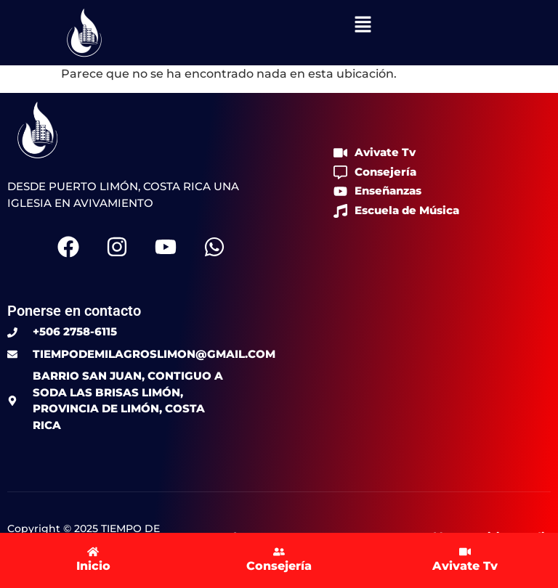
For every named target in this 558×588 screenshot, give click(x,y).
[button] (362, 25)
